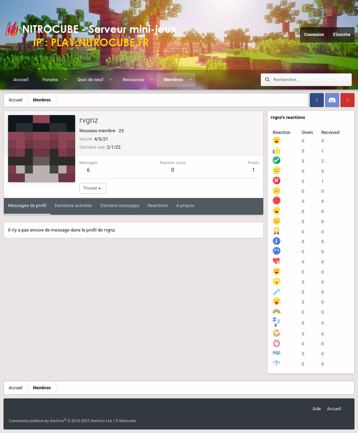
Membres (173, 79)
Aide (317, 408)
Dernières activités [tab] (73, 205)
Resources (133, 79)
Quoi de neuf (90, 79)
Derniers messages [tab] (119, 205)
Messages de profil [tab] (27, 205)
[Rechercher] (312, 79)
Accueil (20, 79)
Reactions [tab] (158, 205)
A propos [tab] (185, 205)
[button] (65, 80)
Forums (50, 79)
